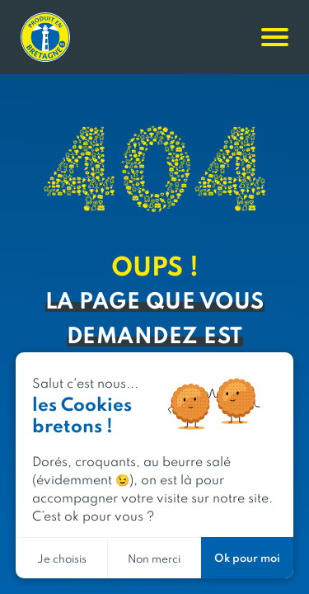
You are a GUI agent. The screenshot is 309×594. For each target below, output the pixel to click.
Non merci (154, 558)
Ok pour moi (247, 557)
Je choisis (62, 558)
